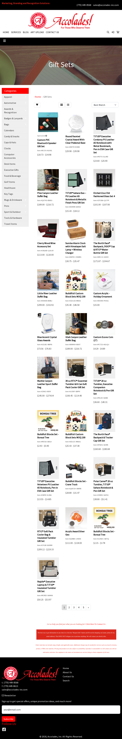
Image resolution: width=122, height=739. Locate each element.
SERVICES (16, 32)
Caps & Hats (10, 142)
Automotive (10, 102)
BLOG (26, 32)
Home (66, 668)
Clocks (7, 148)
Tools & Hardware (13, 217)
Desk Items (9, 163)
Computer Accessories (10, 156)
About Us (67, 672)
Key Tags (8, 193)
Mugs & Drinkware (13, 199)
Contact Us (68, 676)
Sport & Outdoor (12, 211)
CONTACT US (52, 32)
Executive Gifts (11, 169)
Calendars (9, 130)
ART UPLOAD (37, 32)
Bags (6, 124)
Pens (6, 205)
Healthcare (9, 187)
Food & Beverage (12, 175)
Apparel (8, 96)
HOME (6, 32)
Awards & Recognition (10, 110)
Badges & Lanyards (13, 118)
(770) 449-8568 (84, 5)
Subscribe (8, 718)
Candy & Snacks (11, 136)
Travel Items (10, 223)
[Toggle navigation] (4, 41)
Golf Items (9, 181)
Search (66, 680)
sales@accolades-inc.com (106, 5)
